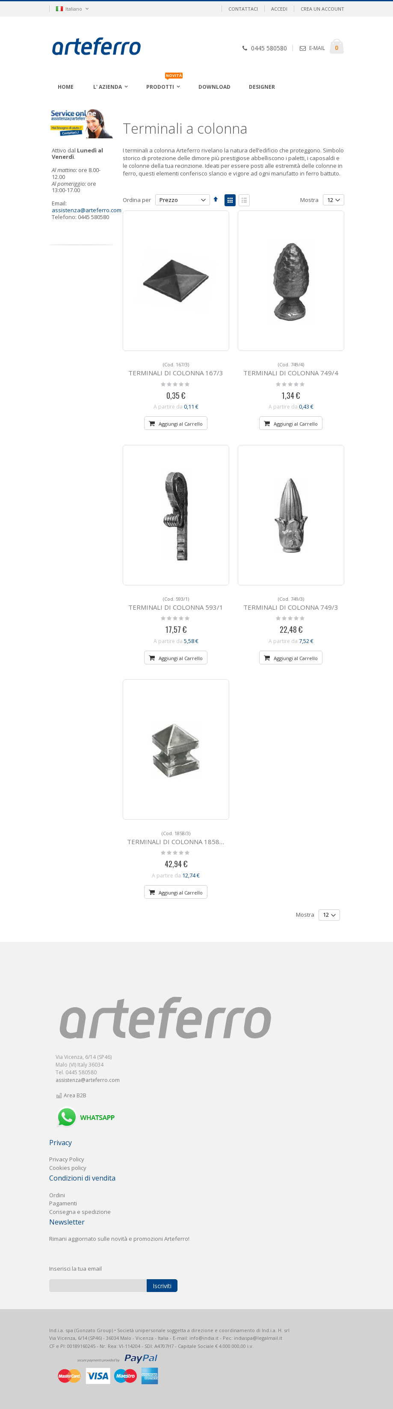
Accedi (279, 9)
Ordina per (137, 200)
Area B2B (71, 1095)
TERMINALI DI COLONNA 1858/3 (176, 838)
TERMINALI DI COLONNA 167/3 (175, 369)
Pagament (62, 1203)
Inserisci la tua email (75, 1268)
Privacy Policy (66, 1159)
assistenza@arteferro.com (86, 210)
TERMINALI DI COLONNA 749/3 (290, 603)
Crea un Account (322, 9)
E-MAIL (317, 48)
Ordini (57, 1195)
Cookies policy (67, 1168)
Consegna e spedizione (80, 1212)
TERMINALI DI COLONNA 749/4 (290, 369)
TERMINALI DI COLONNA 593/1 (175, 603)
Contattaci (243, 9)
